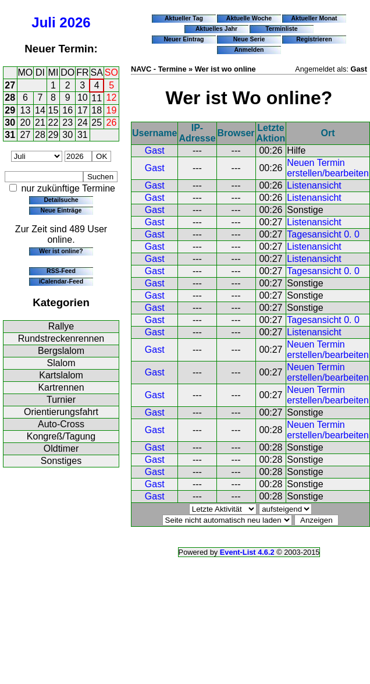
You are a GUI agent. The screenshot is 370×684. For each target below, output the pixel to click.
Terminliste (281, 28)
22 (53, 122)
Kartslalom (61, 375)
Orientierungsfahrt (61, 412)
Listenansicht (314, 185)
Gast (155, 150)
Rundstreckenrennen (61, 338)
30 (10, 122)
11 (96, 98)
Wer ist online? (61, 250)
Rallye (61, 326)
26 (111, 122)
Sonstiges (61, 461)
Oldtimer (61, 448)
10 (82, 97)
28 (10, 97)
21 (40, 122)
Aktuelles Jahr (216, 28)
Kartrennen (61, 387)
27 (10, 85)
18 (96, 110)
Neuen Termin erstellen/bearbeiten (328, 168)
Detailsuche (61, 199)
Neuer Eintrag (183, 39)
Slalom (61, 363)
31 (10, 135)
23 (67, 122)
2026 (74, 22)
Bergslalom (61, 351)
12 (111, 97)
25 (96, 122)
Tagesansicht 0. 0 (323, 234)
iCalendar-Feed (61, 281)
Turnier (61, 400)
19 (111, 110)
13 (25, 110)
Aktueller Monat (314, 18)
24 (82, 122)
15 (53, 110)
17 (82, 110)
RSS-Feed (61, 270)
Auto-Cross (61, 424)
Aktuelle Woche (249, 18)
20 (25, 122)
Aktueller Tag (184, 18)
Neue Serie (249, 39)
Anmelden (249, 49)
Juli (43, 22)
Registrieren (314, 39)
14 (40, 110)
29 (10, 110)
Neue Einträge (61, 210)
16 (67, 110)
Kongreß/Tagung (61, 436)
